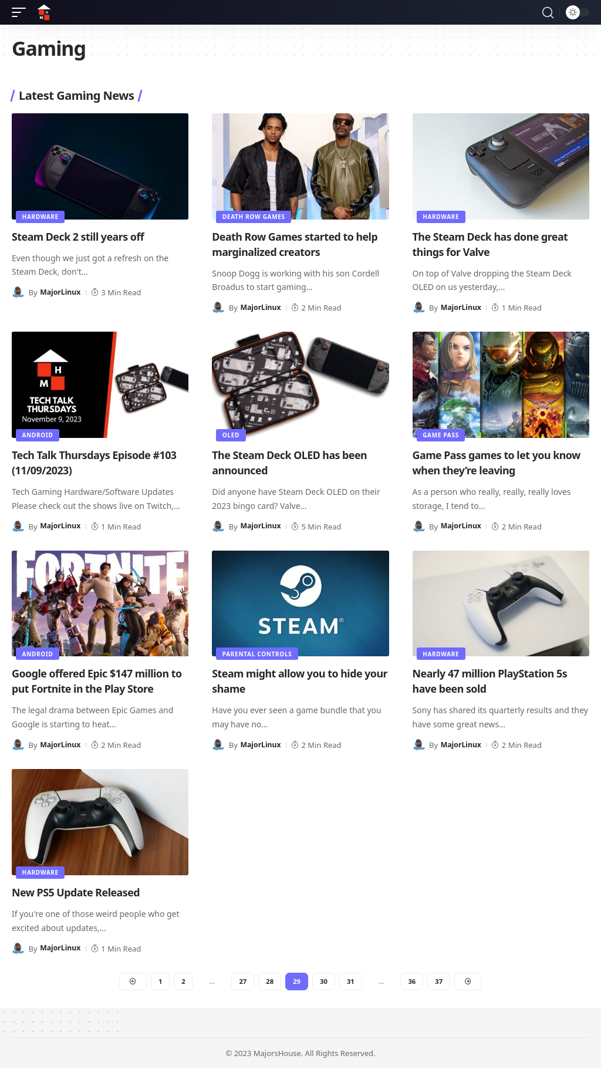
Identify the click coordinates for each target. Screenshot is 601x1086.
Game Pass (442, 434)
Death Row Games (254, 216)
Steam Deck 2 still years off (86, 236)
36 (414, 997)
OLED (231, 434)
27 (242, 997)
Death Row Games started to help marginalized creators (292, 243)
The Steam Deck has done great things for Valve (500, 243)
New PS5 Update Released (84, 907)
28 (269, 997)
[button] (22, 12)
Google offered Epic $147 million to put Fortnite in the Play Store (91, 688)
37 (441, 997)
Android (38, 434)
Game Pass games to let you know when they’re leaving (491, 462)
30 (324, 997)
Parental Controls (258, 653)
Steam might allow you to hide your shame (296, 680)
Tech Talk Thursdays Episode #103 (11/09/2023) (90, 462)
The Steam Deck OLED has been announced (299, 462)
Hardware (41, 216)
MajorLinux (61, 292)
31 (351, 997)
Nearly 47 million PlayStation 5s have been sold (500, 680)
